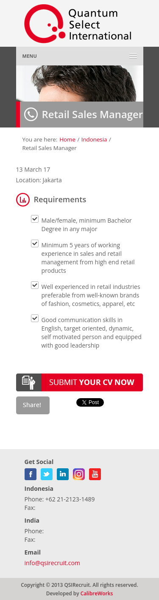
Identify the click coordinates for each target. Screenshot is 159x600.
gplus (79, 472)
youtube (95, 472)
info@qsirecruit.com (52, 563)
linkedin (63, 472)
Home (67, 139)
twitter (47, 472)
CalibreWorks (97, 593)
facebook (30, 472)
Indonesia (94, 139)
